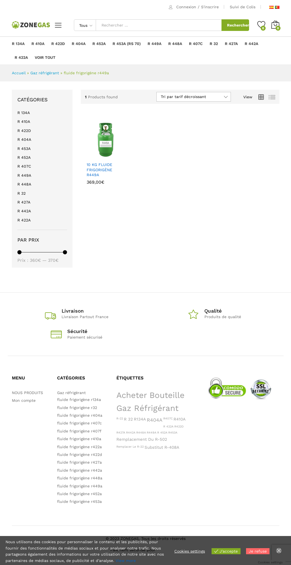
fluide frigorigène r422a (79, 447)
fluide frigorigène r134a (79, 399)
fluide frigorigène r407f (79, 431)
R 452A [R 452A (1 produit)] (162, 432)
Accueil (19, 73)
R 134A (18, 44)
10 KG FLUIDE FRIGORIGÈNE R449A (99, 169)
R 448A (175, 44)
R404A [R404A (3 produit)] (154, 420)
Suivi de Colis (242, 7)
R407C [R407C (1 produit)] (168, 418)
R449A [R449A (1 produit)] (151, 432)
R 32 (214, 44)
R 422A (21, 57)
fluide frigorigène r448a (79, 478)
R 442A (251, 44)
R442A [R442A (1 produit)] (130, 432)
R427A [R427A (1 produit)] (120, 432)
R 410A (37, 44)
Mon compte (24, 400)
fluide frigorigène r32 (77, 407)
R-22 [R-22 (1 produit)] (119, 418)
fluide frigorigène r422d (79, 454)
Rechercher (238, 25)
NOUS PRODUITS (27, 392)
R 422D (58, 44)
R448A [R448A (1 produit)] (141, 432)
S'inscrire (210, 7)
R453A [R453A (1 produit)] (172, 432)
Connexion (186, 7)
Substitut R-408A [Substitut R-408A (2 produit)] (162, 447)
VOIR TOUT (45, 57)
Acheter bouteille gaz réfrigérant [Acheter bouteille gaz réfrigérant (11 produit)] (150, 401)
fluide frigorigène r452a (79, 494)
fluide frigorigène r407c (79, 423)
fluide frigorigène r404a (79, 415)
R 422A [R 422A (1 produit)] (168, 426)
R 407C (196, 44)
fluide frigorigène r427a (79, 462)
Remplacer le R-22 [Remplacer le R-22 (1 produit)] (130, 446)
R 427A (231, 44)
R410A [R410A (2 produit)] (179, 419)
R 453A (24, 148)
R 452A (99, 44)
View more (126, 560)
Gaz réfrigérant (44, 73)
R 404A (79, 44)
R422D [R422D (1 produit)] (179, 426)
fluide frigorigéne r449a (79, 486)
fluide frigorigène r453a (79, 501)
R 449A (154, 44)
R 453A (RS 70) (127, 44)
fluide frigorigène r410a (79, 439)
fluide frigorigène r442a (79, 470)
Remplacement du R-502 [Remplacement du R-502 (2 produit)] (141, 439)
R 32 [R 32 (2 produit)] (128, 419)
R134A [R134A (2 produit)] (140, 419)
